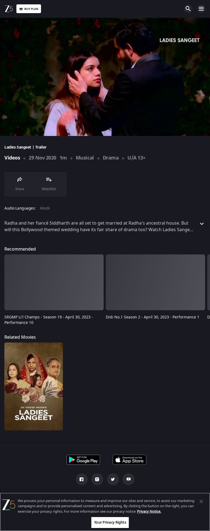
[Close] (201, 501)
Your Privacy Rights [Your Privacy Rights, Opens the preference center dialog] (110, 522)
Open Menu (201, 8)
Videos (12, 158)
